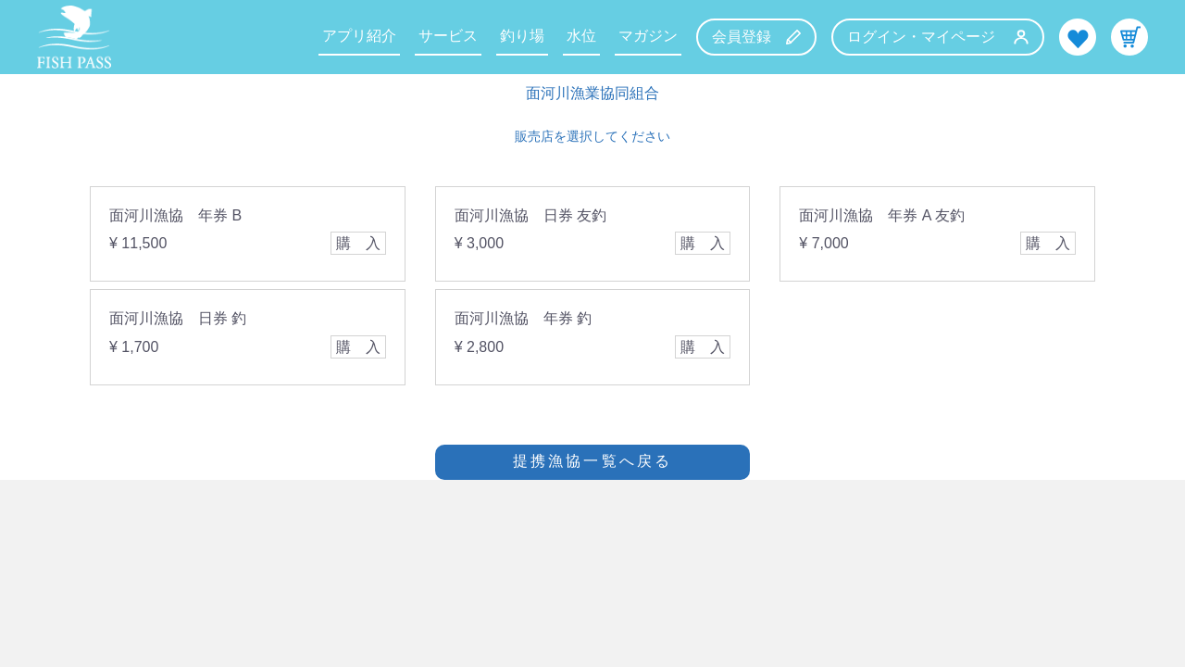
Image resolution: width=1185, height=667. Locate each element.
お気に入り (1077, 37)
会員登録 (756, 36)
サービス (448, 36)
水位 (581, 36)
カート (1129, 37)
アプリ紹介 (359, 36)
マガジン (648, 36)
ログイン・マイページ (938, 36)
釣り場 (522, 36)
